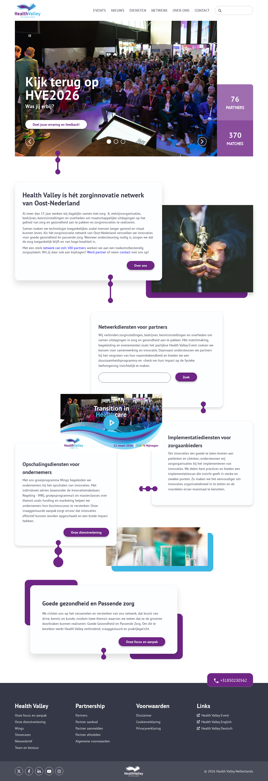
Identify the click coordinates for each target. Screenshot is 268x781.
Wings (19, 728)
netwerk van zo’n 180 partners (64, 248)
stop (29, 35)
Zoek (186, 377)
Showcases (23, 735)
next (202, 141)
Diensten (138, 10)
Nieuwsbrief (23, 741)
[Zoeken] (234, 10)
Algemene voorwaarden (93, 741)
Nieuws (117, 10)
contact (125, 252)
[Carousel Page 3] (123, 141)
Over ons (181, 10)
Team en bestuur (27, 748)
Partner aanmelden (89, 728)
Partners (81, 715)
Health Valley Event (215, 715)
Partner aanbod (87, 722)
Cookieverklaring (148, 722)
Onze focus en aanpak (142, 642)
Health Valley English (216, 722)
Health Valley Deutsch (216, 728)
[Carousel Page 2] (116, 141)
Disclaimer (143, 715)
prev (29, 141)
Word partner (96, 252)
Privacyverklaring (148, 728)
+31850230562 (233, 680)
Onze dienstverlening (86, 532)
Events (99, 10)
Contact (202, 10)
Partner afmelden (88, 735)
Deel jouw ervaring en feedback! (56, 124)
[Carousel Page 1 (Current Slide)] (109, 141)
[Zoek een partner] (134, 378)
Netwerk (159, 10)
